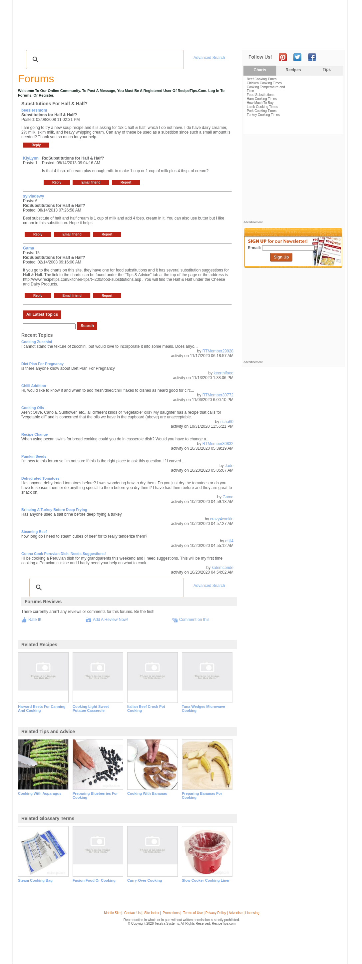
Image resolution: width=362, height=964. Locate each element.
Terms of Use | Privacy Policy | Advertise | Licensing (221, 913)
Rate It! (34, 619)
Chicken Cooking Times (264, 83)
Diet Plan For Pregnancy (42, 364)
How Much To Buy (260, 103)
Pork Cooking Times (261, 111)
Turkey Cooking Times (263, 115)
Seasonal (161, 40)
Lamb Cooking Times (262, 107)
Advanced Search (209, 57)
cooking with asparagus (39, 793)
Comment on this (194, 619)
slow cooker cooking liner (206, 880)
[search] (104, 60)
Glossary (87, 40)
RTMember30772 (217, 395)
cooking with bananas (147, 793)
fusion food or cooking (94, 880)
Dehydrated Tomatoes (40, 478)
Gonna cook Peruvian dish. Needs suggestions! (63, 554)
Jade (229, 465)
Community (134, 40)
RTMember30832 (217, 443)
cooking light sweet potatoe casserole (91, 709)
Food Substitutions (260, 95)
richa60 (226, 421)
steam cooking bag (35, 880)
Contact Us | (133, 913)
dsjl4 (229, 541)
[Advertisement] (222, 18)
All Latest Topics (42, 314)
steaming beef (34, 532)
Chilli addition (33, 386)
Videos (108, 40)
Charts (259, 70)
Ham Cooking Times (262, 99)
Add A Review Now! (110, 619)
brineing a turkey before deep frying (54, 510)
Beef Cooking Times (262, 79)
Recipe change (34, 434)
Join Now (318, 40)
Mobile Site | (113, 913)
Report (126, 182)
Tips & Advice (58, 40)
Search (87, 325)
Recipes (30, 40)
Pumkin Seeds (33, 456)
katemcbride (222, 567)
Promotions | (172, 913)
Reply (36, 145)
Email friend (90, 182)
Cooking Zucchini (36, 342)
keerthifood (223, 373)
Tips (327, 69)
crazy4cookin (221, 519)
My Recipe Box (192, 40)
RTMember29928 (217, 351)
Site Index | (152, 913)
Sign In (333, 40)
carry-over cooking (144, 880)
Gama (227, 497)
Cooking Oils (32, 408)
